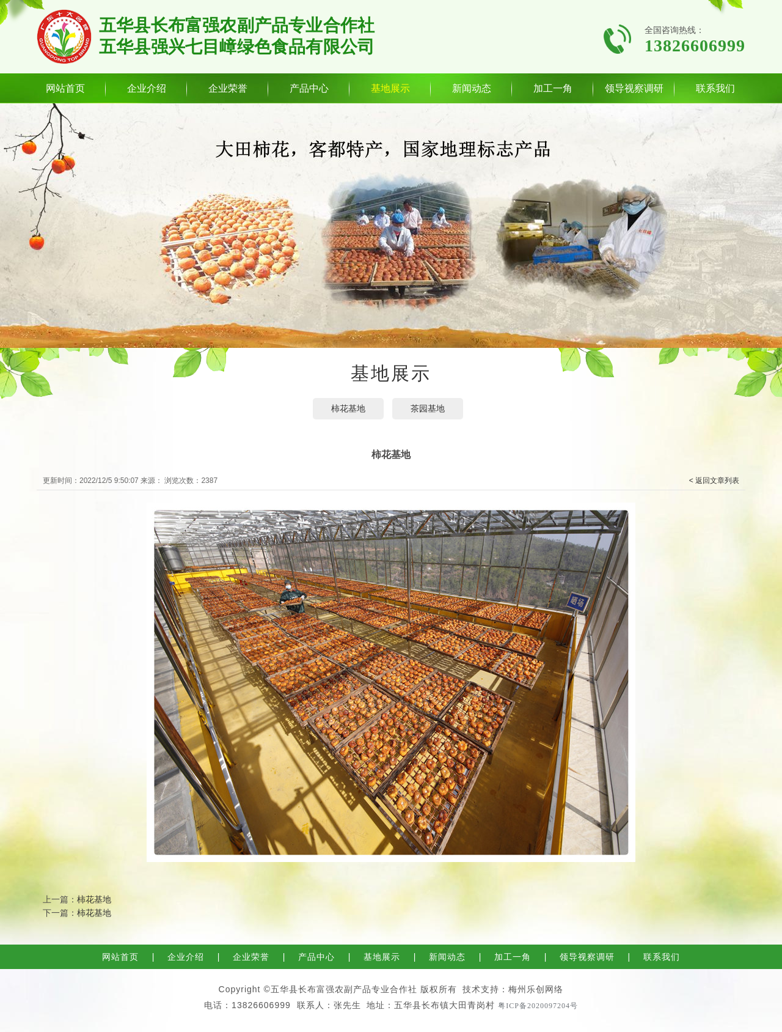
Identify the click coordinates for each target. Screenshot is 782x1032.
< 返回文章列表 (714, 480)
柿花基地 (348, 408)
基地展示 (390, 88)
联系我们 (715, 88)
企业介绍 (146, 88)
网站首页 (65, 88)
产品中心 (309, 88)
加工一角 (552, 88)
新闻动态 (471, 88)
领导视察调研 (634, 88)
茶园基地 (428, 408)
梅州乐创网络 (535, 989)
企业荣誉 (227, 88)
